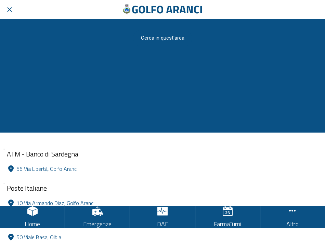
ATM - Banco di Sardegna (42, 154)
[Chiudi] (9, 9)
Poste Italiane (27, 188)
